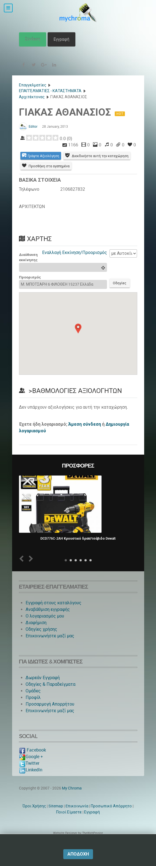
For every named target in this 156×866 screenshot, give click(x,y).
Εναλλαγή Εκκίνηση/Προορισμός (74, 264)
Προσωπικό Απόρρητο (111, 818)
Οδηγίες (120, 295)
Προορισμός (30, 289)
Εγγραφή (61, 39)
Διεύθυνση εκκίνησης (28, 269)
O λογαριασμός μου (45, 628)
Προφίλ (33, 709)
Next (29, 571)
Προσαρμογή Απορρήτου (50, 716)
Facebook (32, 762)
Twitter (29, 775)
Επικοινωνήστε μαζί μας (50, 648)
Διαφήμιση (36, 635)
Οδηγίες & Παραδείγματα (50, 696)
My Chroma (72, 800)
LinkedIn (30, 782)
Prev (22, 571)
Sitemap (55, 818)
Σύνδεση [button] (32, 39)
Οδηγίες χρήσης (41, 641)
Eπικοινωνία (76, 818)
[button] (78, 341)
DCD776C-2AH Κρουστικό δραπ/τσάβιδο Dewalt (78, 551)
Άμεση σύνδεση (84, 436)
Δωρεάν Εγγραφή (43, 690)
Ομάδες (33, 703)
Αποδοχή (78, 854)
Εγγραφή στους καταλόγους (53, 615)
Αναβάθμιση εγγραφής (48, 621)
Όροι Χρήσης (34, 818)
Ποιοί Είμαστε (69, 824)
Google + (31, 769)
